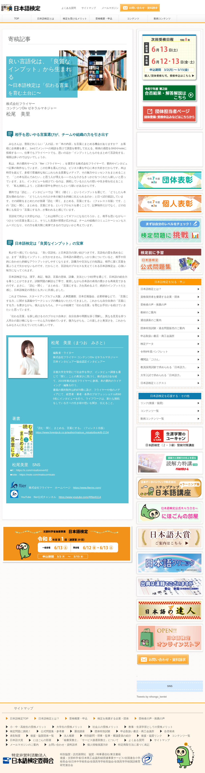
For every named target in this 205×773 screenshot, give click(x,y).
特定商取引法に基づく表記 (133, 744)
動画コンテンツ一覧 (152, 418)
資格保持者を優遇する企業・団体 (160, 296)
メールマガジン (110, 8)
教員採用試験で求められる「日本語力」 (164, 367)
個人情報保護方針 (97, 744)
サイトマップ (88, 8)
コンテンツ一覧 (150, 410)
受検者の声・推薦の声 (154, 304)
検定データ (147, 343)
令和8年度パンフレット (154, 351)
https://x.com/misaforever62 (32, 470)
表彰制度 (15, 735)
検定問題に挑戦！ (20, 731)
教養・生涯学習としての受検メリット (151, 726)
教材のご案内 (148, 312)
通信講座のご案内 (151, 320)
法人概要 (69, 735)
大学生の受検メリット (69, 726)
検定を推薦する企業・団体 (113, 718)
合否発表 (169, 731)
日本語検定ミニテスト (154, 382)
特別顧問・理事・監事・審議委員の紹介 (107, 735)
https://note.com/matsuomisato (37, 474)
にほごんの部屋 (42, 740)
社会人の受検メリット (105, 726)
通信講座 (79, 731)
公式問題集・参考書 (52, 731)
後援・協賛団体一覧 (42, 735)
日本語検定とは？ (151, 288)
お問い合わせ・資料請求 (63, 744)
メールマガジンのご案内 (24, 744)
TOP (16, 18)
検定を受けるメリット (75, 18)
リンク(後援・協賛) (152, 403)
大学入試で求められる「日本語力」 (161, 375)
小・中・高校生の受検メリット (28, 726)
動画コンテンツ (162, 18)
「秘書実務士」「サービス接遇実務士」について (90, 740)
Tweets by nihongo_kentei (152, 696)
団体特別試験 (102, 731)
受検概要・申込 (103, 18)
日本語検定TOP (19, 718)
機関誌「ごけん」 (151, 359)
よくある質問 (68, 8)
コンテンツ (133, 18)
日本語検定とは (45, 18)
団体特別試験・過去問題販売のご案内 (163, 328)
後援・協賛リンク (151, 735)
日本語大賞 (16, 740)
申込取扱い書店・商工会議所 (157, 335)
